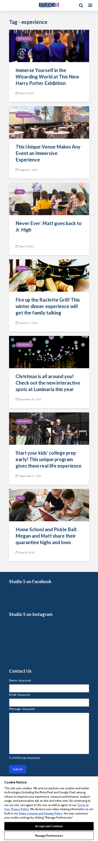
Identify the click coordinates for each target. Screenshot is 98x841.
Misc (20, 191)
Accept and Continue (49, 826)
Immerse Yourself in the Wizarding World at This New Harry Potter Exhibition (47, 76)
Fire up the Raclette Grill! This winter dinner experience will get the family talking (48, 306)
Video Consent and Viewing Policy (40, 813)
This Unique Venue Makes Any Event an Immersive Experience (48, 153)
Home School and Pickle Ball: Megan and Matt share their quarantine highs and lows (46, 535)
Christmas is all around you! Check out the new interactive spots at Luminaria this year (48, 382)
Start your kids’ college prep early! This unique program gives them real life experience (49, 459)
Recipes (22, 268)
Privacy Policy (20, 809)
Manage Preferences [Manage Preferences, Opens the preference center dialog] (49, 835)
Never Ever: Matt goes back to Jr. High (49, 226)
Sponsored (24, 38)
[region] (49, 808)
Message (22, 709)
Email (19, 695)
